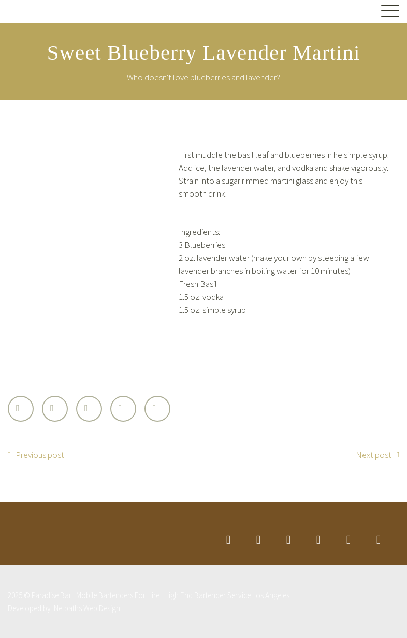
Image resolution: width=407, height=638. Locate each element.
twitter (228, 540)
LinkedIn (123, 409)
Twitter (21, 409)
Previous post (40, 455)
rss (378, 540)
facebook (258, 540)
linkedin (288, 540)
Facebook (55, 409)
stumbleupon (348, 540)
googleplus (318, 540)
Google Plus (89, 409)
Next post (373, 455)
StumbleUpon (157, 409)
